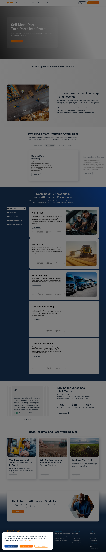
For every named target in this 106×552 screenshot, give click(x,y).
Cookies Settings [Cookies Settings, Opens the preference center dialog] (41, 546)
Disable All (26, 546)
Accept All (11, 546)
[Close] (51, 534)
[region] (27, 541)
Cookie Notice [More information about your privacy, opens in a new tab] (28, 540)
